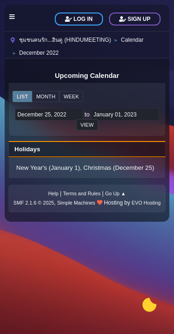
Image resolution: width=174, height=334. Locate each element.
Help (53, 193)
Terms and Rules (82, 193)
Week (71, 96)
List (22, 96)
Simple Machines (76, 203)
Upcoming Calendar (87, 75)
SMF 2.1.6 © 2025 (33, 203)
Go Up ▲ (115, 193)
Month (45, 96)
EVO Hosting (146, 203)
